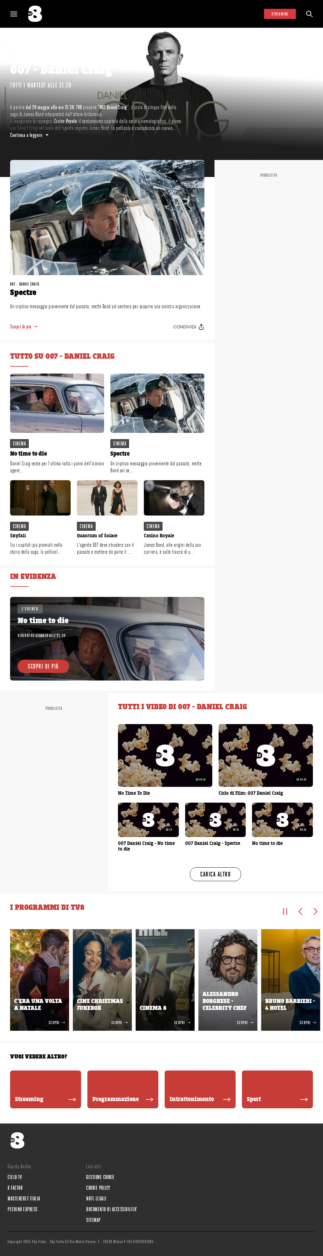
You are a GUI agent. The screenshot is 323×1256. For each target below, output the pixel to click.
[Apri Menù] (17, 14)
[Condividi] (188, 327)
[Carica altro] (215, 874)
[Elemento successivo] (315, 911)
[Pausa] (285, 911)
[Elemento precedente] (300, 911)
